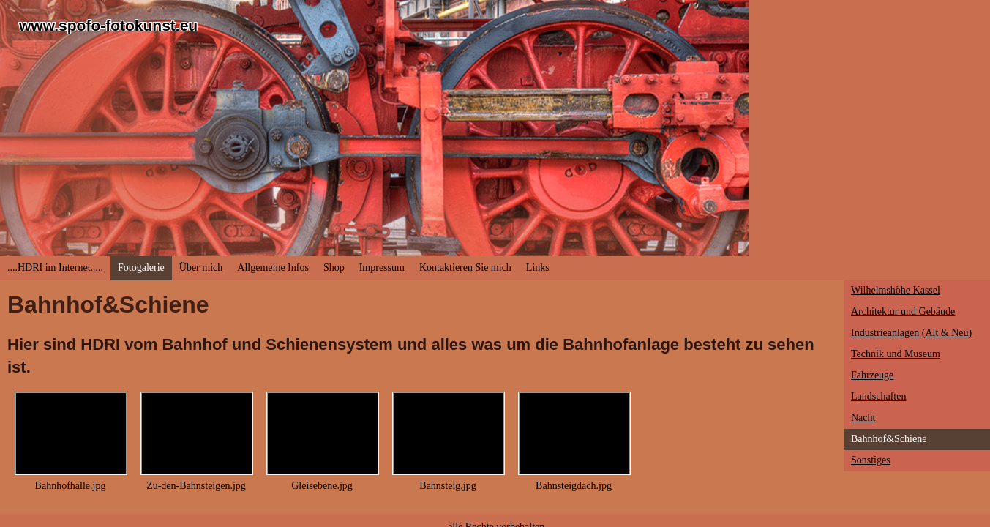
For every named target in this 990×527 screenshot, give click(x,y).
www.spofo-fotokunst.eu (108, 25)
